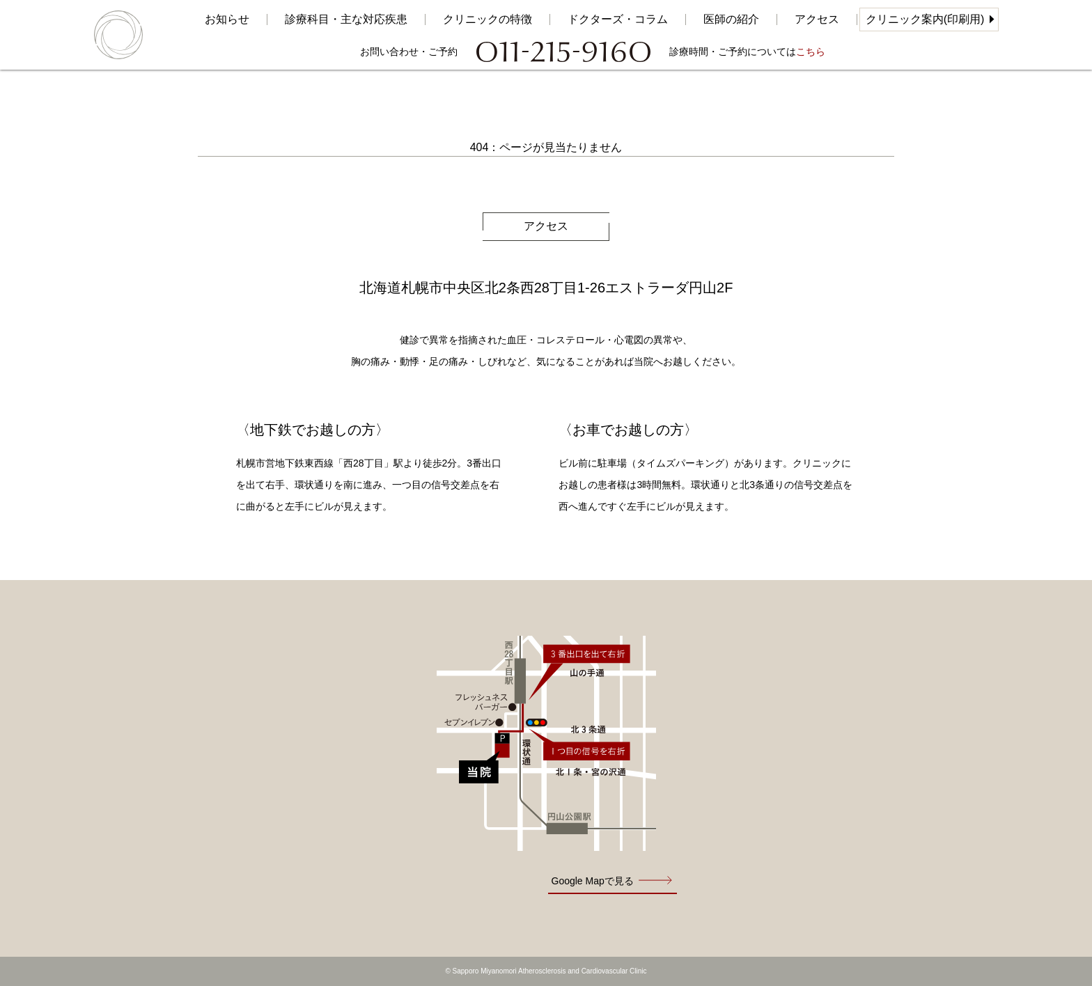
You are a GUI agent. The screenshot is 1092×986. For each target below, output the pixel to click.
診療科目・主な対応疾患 (346, 19)
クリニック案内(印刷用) (925, 19)
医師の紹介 (731, 19)
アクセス (817, 19)
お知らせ (227, 19)
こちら (810, 51)
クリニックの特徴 (487, 19)
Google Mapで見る (593, 880)
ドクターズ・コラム (618, 19)
